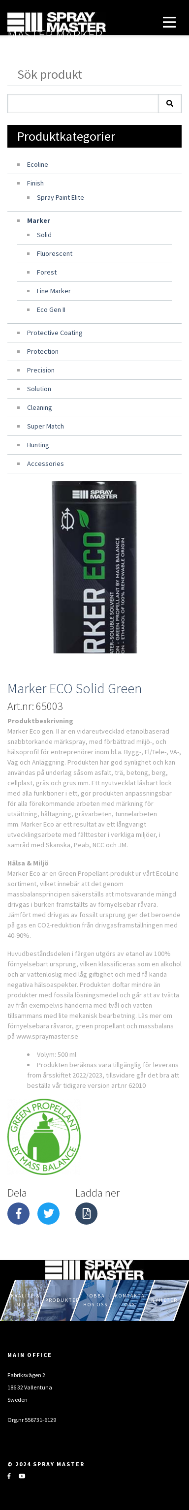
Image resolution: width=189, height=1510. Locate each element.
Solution (39, 388)
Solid (44, 234)
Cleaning (39, 407)
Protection (43, 351)
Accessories (45, 463)
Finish (35, 183)
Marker (38, 220)
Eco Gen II (51, 309)
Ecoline (37, 164)
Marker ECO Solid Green (74, 688)
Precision (41, 370)
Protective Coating (55, 332)
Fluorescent (54, 253)
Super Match (45, 426)
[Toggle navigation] (169, 22)
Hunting (38, 444)
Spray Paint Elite (60, 197)
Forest (47, 272)
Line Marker (54, 290)
